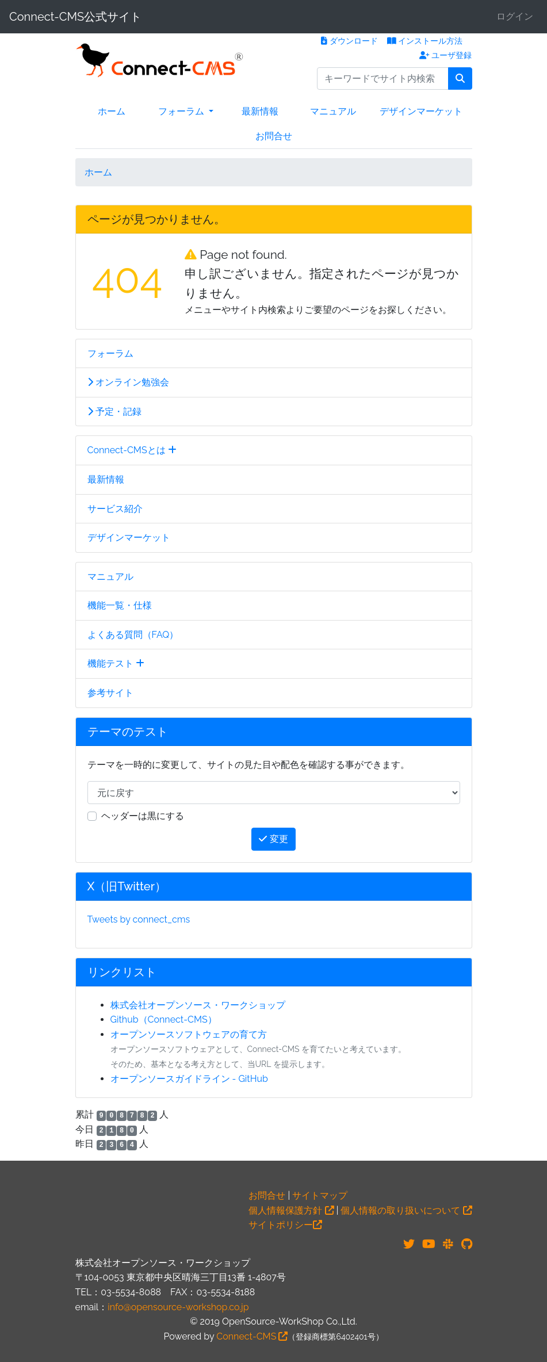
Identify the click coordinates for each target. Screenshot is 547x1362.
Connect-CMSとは (132, 450)
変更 (273, 838)
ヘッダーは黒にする (142, 815)
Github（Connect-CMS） (163, 1019)
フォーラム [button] (182, 111)
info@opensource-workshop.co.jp (178, 1307)
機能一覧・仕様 (119, 605)
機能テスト (115, 663)
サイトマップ (319, 1195)
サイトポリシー (285, 1224)
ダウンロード (349, 40)
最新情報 (260, 111)
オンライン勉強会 (128, 382)
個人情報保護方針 (291, 1210)
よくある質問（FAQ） (133, 634)
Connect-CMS (252, 1336)
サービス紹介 (115, 508)
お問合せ (273, 136)
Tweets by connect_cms (138, 919)
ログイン (514, 16)
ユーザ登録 (445, 55)
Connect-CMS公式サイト (75, 17)
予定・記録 (114, 411)
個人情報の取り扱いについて (406, 1210)
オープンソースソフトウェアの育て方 (188, 1034)
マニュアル (333, 111)
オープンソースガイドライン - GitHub (189, 1078)
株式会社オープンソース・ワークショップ (197, 1005)
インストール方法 (425, 40)
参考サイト (110, 692)
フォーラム (110, 353)
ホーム (111, 111)
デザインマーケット (421, 111)
